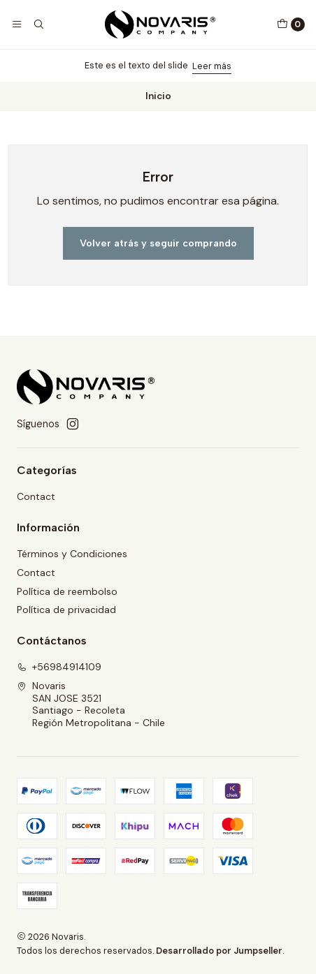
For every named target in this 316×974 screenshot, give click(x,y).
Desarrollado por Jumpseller (219, 951)
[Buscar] (37, 24)
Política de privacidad (66, 609)
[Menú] (16, 24)
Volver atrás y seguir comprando (158, 243)
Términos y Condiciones (72, 553)
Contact (36, 496)
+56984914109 (59, 667)
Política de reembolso (67, 591)
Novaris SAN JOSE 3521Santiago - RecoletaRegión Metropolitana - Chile (91, 704)
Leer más (211, 66)
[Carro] (291, 24)
